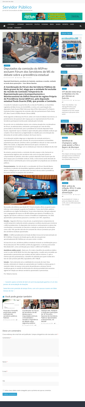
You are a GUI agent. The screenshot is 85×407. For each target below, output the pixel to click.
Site (4, 381)
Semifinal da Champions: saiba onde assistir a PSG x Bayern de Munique (71, 143)
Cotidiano (20, 24)
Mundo (58, 24)
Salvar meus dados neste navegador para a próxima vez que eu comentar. (28, 390)
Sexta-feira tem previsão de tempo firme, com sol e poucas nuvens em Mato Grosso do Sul (30, 289)
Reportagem (20, 77)
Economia (45, 24)
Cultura (9, 27)
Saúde (72, 24)
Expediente (17, 27)
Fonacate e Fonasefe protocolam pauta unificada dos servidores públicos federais (10, 314)
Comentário (7, 338)
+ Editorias (10, 24)
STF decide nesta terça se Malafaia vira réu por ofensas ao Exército (71, 94)
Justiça (64, 88)
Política (37, 24)
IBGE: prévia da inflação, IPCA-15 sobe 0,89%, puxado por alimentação (71, 189)
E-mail (5, 371)
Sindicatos (29, 24)
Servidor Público (17, 7)
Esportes (65, 24)
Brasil (52, 24)
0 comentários (28, 77)
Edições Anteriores (71, 66)
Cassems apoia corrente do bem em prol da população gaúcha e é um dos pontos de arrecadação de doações (30, 283)
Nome (5, 362)
